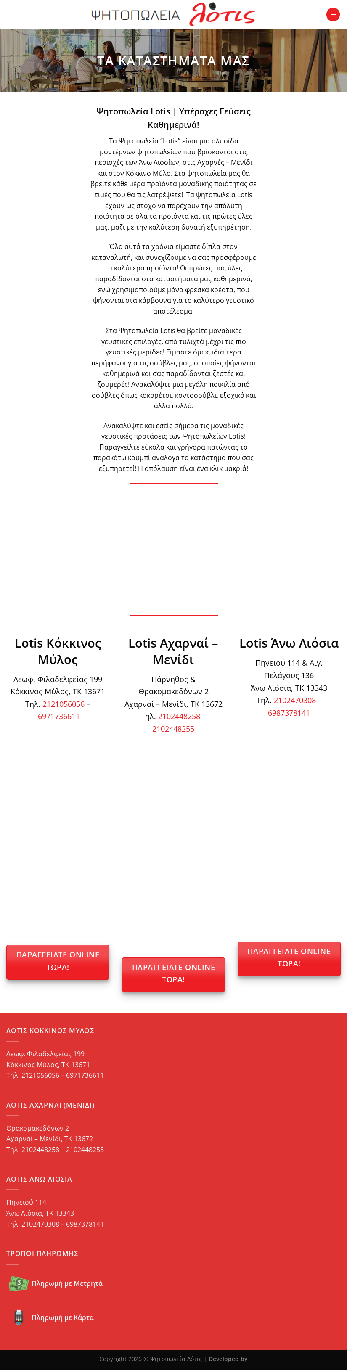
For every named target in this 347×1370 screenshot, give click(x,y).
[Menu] (333, 14)
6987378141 (289, 712)
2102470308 (295, 700)
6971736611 (59, 716)
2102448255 (173, 728)
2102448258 (179, 716)
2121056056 (63, 703)
